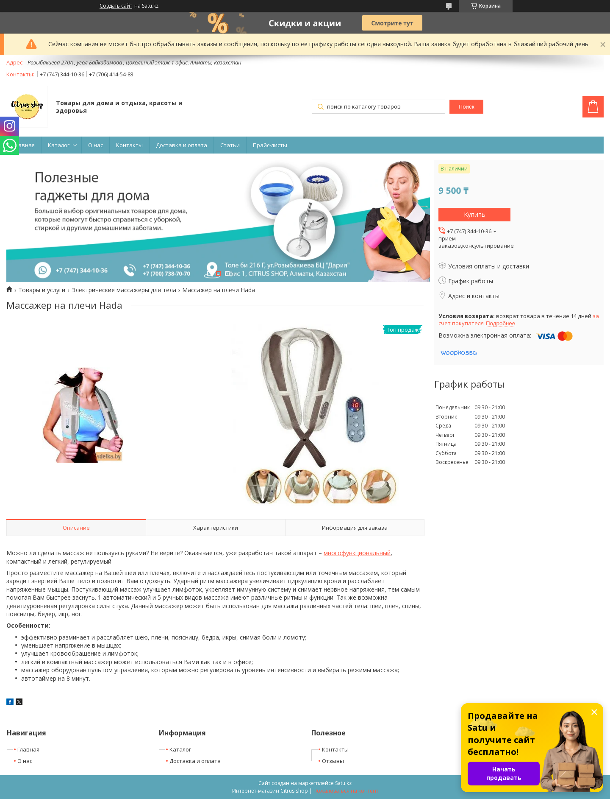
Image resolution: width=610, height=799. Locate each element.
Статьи (230, 145)
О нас (95, 145)
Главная (24, 145)
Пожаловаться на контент (345, 790)
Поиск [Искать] (466, 106)
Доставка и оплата (181, 145)
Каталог (58, 145)
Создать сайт (116, 6)
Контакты (129, 145)
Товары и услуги (41, 290)
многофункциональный (357, 553)
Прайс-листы (270, 145)
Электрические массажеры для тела (124, 290)
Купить (474, 214)
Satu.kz (343, 783)
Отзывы (333, 761)
